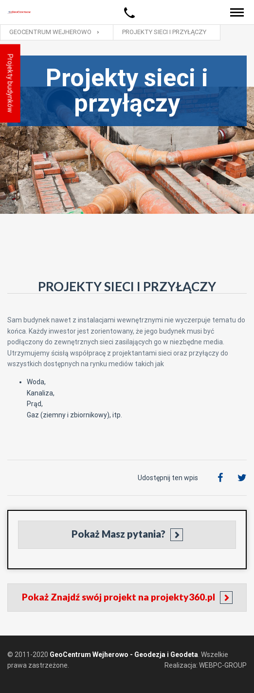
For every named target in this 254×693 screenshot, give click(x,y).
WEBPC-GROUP (223, 665)
